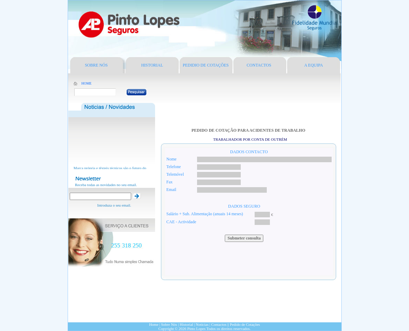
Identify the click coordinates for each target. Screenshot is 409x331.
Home (154, 324)
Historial (186, 324)
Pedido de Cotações (245, 324)
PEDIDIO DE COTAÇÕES (206, 65)
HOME (87, 83)
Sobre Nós (169, 324)
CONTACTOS (259, 65)
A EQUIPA (313, 65)
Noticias (202, 324)
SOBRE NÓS (96, 65)
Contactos (219, 324)
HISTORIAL (152, 65)
